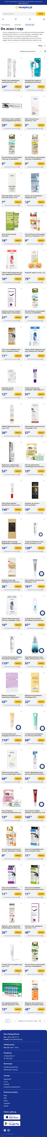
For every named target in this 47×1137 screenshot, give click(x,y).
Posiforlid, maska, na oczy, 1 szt (35, 273)
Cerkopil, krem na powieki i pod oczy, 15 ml (12, 965)
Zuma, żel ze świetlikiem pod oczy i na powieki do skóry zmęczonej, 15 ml (11, 350)
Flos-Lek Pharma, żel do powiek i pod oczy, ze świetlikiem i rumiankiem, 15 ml (35, 158)
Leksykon (7, 1103)
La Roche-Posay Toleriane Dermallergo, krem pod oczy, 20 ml (35, 619)
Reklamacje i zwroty (10, 1070)
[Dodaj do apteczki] (21, 58)
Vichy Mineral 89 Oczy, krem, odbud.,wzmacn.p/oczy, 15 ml (34, 658)
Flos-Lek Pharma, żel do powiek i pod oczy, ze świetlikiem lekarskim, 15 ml (35, 312)
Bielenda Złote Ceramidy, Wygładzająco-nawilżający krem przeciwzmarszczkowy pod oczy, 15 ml (12, 542)
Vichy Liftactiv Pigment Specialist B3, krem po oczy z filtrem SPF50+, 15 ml (11, 504)
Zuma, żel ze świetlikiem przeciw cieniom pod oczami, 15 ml (12, 888)
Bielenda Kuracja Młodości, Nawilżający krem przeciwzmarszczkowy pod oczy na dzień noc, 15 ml (35, 696)
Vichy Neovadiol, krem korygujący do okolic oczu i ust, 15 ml (12, 734)
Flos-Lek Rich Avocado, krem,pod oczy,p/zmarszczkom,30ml (10, 235)
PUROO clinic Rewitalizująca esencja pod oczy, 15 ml (11, 81)
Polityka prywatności (11, 1067)
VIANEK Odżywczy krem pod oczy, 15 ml (11, 427)
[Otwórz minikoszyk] (30, 19)
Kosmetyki (17, 25)
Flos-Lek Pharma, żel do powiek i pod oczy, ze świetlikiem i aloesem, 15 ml (35, 965)
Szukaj (41, 14)
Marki (6, 1101)
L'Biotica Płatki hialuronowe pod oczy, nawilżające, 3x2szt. (11, 619)
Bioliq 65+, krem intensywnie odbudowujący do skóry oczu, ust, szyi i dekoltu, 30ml (11, 927)
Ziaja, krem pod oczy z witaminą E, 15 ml (32, 119)
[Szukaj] (34, 14)
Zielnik (6, 1106)
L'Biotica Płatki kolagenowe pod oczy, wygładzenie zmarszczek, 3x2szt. (12, 273)
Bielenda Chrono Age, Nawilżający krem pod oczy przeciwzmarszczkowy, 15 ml (11, 581)
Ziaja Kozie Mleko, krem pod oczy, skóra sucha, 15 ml (11, 196)
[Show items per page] (42, 1021)
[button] (19, 90)
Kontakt (6, 1084)
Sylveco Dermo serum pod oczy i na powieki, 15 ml (35, 427)
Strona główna (5, 25)
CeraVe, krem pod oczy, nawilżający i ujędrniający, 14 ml (34, 389)
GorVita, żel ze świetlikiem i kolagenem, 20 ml (33, 196)
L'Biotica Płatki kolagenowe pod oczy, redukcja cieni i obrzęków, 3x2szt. (35, 350)
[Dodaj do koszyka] (18, 86)
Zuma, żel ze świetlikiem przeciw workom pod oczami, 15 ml (34, 888)
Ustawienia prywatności (12, 1087)
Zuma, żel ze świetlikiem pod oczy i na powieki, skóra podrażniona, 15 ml (34, 850)
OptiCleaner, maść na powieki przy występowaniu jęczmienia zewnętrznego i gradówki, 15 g (11, 119)
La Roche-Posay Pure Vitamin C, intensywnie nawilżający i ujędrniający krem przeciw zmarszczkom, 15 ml (12, 658)
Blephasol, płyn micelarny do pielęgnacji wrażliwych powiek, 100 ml (35, 1004)
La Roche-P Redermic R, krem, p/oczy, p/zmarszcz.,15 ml (34, 542)
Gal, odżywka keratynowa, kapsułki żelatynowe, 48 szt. (10, 1004)
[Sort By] (31, 51)
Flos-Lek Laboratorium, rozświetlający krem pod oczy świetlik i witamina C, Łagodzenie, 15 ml (34, 465)
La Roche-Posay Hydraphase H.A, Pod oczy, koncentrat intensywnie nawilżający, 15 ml (34, 734)
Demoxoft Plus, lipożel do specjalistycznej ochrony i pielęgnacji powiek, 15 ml (33, 81)
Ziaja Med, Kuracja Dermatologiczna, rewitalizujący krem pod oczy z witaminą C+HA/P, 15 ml (11, 389)
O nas (6, 1082)
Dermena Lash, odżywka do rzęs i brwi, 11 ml (33, 927)
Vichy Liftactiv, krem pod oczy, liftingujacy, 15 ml (34, 581)
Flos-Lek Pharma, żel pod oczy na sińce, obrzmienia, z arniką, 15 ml (11, 850)
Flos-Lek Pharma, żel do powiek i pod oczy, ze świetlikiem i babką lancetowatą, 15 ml (12, 158)
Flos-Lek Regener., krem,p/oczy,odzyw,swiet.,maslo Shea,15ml (12, 811)
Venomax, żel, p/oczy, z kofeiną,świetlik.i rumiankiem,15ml (32, 504)
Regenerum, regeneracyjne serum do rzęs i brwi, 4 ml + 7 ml (11, 465)
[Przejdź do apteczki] (16, 19)
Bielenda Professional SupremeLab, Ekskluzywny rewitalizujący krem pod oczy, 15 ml (11, 696)
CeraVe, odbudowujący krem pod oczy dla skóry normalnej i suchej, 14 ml (34, 773)
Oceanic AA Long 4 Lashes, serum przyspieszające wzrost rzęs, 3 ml (11, 773)
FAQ (5, 1098)
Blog (5, 1095)
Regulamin (7, 1079)
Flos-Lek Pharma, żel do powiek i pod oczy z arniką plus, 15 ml (35, 235)
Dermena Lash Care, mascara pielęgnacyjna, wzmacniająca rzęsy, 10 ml (11, 312)
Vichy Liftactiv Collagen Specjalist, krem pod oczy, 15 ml (35, 811)
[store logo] (23, 7)
